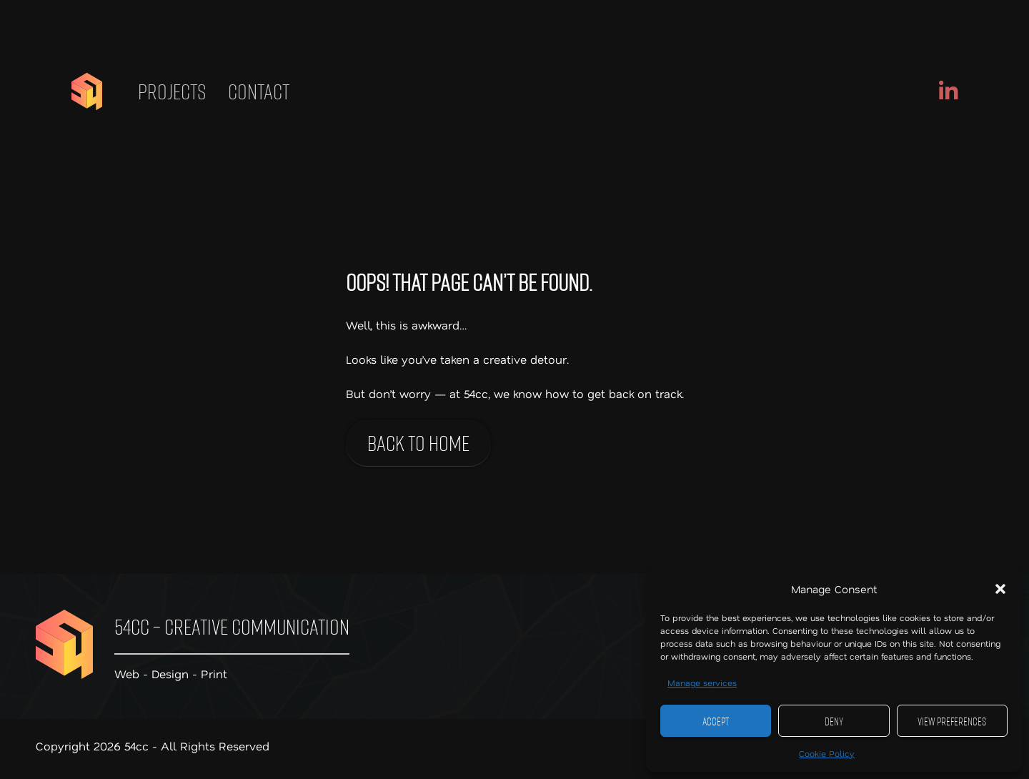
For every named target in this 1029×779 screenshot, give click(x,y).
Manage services (702, 682)
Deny (834, 721)
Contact (258, 91)
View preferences (952, 721)
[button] (1000, 589)
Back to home (418, 443)
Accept (715, 721)
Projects (172, 91)
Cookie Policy (827, 753)
